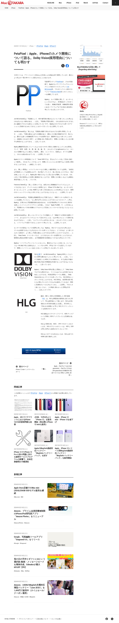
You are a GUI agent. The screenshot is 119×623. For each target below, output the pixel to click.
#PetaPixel (40, 46)
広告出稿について (42, 619)
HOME (6, 8)
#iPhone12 (53, 46)
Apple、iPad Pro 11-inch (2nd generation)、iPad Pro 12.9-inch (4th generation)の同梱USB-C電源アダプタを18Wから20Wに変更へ (62, 369)
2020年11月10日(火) (20, 46)
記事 (38, 254)
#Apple (46, 46)
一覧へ (43, 369)
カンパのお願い (56, 619)
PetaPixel (59, 82)
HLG (43, 298)
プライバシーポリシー (26, 619)
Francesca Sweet (56, 92)
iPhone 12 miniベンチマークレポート (25, 369)
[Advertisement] (59, 24)
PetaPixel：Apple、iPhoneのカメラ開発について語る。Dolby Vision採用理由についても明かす (48, 8)
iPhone (13, 8)
